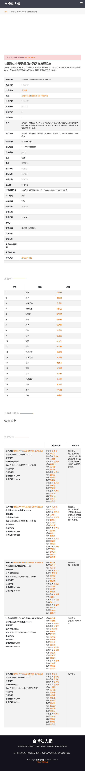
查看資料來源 (26, 258)
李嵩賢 (59, 384)
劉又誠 (52, 496)
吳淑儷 (54, 451)
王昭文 (52, 459)
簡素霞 (59, 368)
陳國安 (59, 308)
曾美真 (59, 395)
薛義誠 (52, 711)
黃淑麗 (59, 352)
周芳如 (59, 303)
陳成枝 (59, 373)
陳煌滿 (52, 469)
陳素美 (52, 480)
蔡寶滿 (24, 90)
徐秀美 (59, 335)
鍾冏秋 (59, 319)
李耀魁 (59, 298)
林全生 (59, 341)
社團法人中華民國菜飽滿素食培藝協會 (28, 451)
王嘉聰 (59, 379)
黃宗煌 (59, 346)
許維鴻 (52, 498)
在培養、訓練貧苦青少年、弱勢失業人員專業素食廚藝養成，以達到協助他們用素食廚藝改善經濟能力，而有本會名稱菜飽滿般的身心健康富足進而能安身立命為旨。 (42, 68)
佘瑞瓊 (52, 695)
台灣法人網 (12, 4)
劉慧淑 (59, 363)
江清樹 (59, 325)
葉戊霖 (59, 357)
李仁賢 (52, 453)
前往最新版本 (30, 57)
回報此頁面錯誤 (42, 762)
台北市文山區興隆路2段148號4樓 (34, 95)
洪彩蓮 (52, 485)
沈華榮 (59, 330)
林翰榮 (59, 390)
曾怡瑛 (52, 475)
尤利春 (52, 687)
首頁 (5, 12)
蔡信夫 (59, 292)
